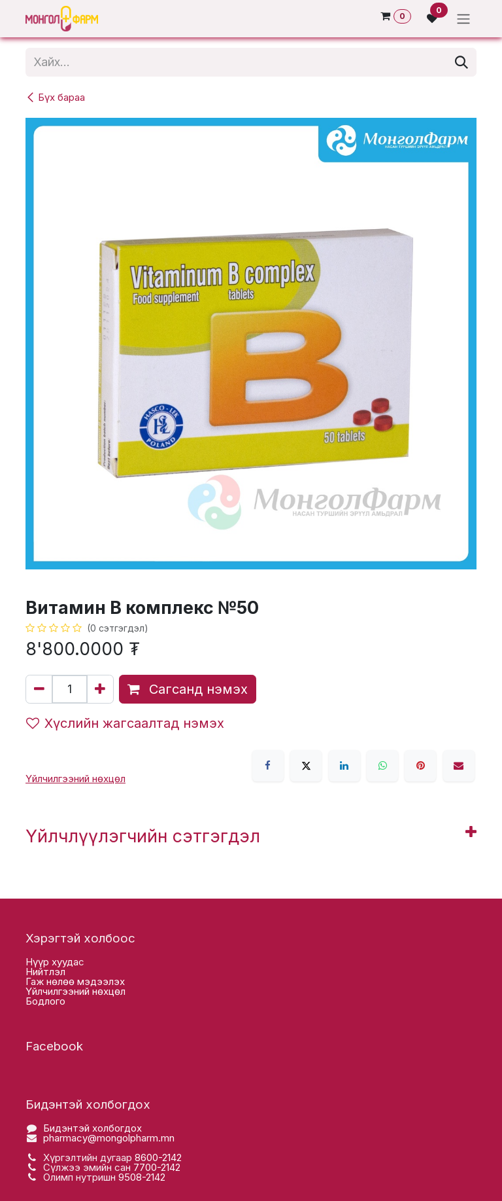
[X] (306, 765)
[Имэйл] (459, 765)
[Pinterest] (420, 765)
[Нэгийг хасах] (39, 689)
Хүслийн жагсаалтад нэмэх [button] (125, 723)
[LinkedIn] (344, 765)
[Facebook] (268, 765)
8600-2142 (158, 1157)
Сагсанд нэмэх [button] (187, 689)
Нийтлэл (45, 971)
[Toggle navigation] (463, 18)
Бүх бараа (55, 97)
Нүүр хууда (51, 962)
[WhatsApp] (382, 765)
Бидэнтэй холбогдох (92, 1128)
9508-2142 (141, 1177)
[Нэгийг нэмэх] (100, 689)
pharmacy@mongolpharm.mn (109, 1138)
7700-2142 (156, 1167)
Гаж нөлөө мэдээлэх (75, 981)
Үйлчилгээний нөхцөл (75, 991)
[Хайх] (461, 62)
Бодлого (45, 1001)
